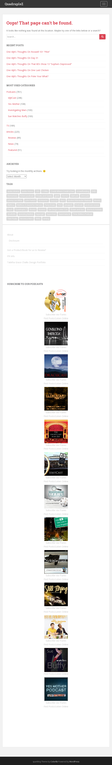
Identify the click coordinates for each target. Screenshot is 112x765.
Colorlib (54, 761)
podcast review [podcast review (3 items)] (92, 205)
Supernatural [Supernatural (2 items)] (64, 214)
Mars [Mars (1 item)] (62, 200)
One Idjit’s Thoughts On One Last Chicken (27, 70)
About (10, 234)
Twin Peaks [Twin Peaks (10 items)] (12, 218)
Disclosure (14, 240)
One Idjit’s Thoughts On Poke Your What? (27, 76)
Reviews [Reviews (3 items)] (42, 209)
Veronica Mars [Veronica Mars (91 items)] (26, 218)
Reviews (12, 137)
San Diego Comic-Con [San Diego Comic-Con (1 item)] (58, 209)
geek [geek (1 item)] (57, 196)
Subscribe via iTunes (56, 314)
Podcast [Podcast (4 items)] (79, 205)
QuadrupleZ (14, 4)
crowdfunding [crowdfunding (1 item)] (83, 191)
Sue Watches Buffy (17, 116)
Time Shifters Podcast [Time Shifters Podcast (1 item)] (82, 214)
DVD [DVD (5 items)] (94, 191)
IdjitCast (12, 97)
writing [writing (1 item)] (46, 218)
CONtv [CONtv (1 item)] (45, 191)
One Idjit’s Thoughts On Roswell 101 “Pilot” (28, 51)
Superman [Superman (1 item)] (51, 214)
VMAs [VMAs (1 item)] (38, 218)
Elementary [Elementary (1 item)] (12, 196)
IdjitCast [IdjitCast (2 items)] (74, 196)
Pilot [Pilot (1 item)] (60, 205)
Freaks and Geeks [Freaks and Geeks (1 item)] (44, 196)
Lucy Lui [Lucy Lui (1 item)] (54, 200)
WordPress (74, 761)
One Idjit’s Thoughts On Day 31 (22, 57)
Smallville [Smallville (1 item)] (12, 214)
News (11, 143)
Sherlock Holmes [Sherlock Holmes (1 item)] (94, 209)
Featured (12, 149)
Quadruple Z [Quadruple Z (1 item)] (21, 209)
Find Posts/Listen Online (56, 318)
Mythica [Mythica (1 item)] (11, 205)
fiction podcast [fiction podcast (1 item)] (27, 196)
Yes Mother (14, 103)
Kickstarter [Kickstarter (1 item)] (43, 200)
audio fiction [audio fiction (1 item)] (27, 191)
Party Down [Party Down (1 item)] (50, 205)
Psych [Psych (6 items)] (10, 209)
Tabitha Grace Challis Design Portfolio (26, 262)
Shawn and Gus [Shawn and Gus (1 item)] (77, 209)
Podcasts (11, 91)
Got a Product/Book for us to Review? (26, 250)
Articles (10, 131)
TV (7, 125)
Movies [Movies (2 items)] (97, 200)
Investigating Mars (17, 110)
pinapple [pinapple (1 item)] (69, 205)
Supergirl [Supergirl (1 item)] (40, 214)
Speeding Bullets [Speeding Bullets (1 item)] (25, 214)
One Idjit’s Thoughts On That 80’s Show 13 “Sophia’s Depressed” (39, 64)
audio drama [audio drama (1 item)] (13, 191)
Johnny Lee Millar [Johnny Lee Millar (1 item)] (15, 200)
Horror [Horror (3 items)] (65, 196)
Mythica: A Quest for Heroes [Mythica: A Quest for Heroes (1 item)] (29, 205)
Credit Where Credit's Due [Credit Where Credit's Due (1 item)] (62, 191)
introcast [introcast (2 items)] (85, 196)
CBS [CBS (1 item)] (37, 191)
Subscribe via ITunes (56, 702)
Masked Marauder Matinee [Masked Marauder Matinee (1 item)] (79, 200)
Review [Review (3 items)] (33, 209)
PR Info (11, 256)
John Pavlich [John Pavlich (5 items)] (30, 200)
